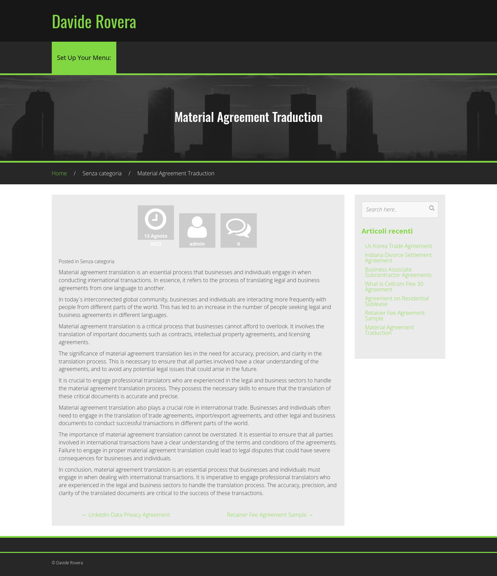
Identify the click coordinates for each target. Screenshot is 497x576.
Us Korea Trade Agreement (398, 246)
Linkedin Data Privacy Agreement (125, 514)
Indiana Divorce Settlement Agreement (398, 257)
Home (59, 173)
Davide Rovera (94, 21)
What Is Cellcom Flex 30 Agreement (394, 286)
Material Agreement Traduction (389, 330)
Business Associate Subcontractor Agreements (398, 272)
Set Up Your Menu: (84, 57)
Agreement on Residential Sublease (397, 301)
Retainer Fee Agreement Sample (270, 514)
